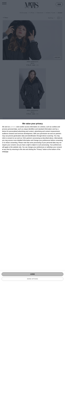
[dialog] (32, 258)
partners (13, 126)
